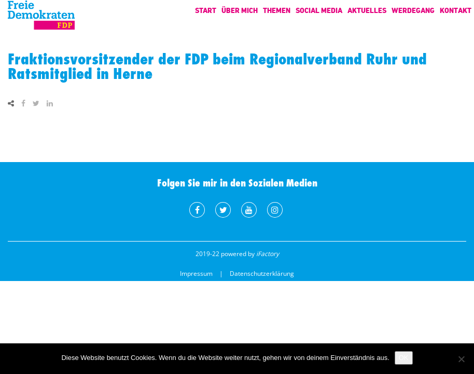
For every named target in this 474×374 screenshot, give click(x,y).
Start (205, 10)
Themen (276, 10)
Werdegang (413, 10)
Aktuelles (366, 10)
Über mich (239, 10)
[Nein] (461, 359)
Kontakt (455, 10)
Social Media (319, 10)
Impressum (196, 273)
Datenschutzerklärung (262, 273)
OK (404, 358)
